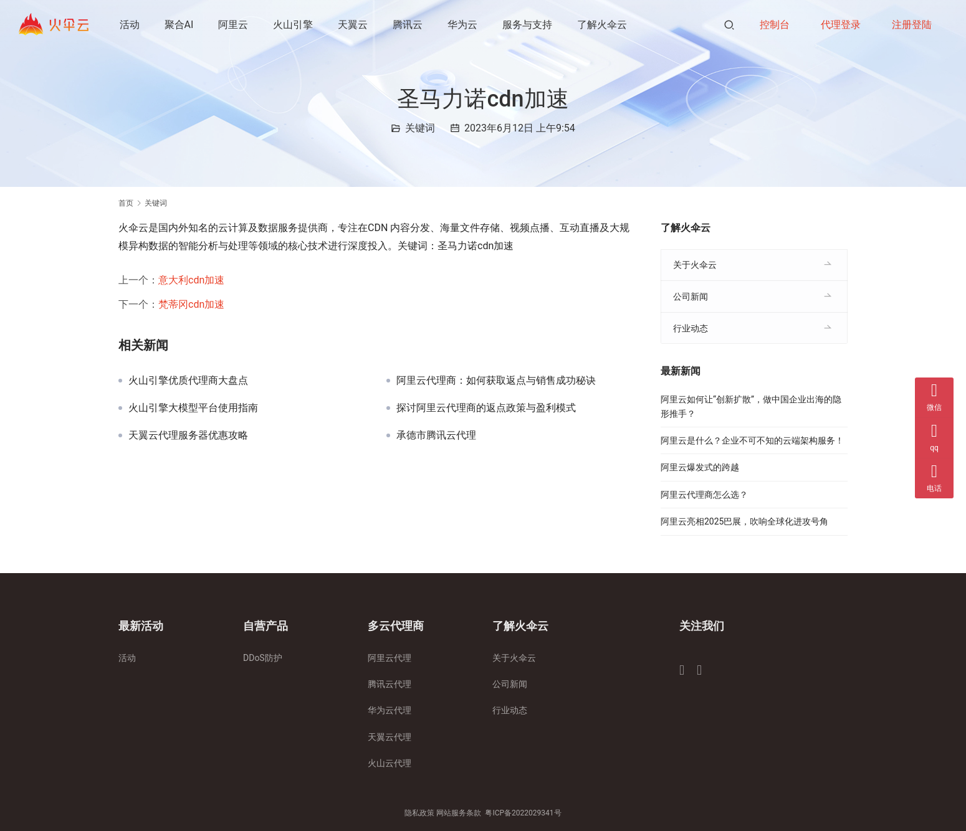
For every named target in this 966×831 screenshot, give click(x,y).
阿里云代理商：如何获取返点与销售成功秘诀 (496, 380)
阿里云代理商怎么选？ (704, 495)
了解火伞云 (603, 25)
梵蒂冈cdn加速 (191, 304)
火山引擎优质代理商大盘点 (188, 380)
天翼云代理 (389, 737)
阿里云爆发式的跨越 (700, 467)
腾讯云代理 (389, 684)
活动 (130, 25)
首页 (125, 203)
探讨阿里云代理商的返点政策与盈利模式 (486, 408)
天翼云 (353, 25)
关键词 (420, 128)
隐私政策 (419, 813)
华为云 (463, 25)
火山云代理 (389, 763)
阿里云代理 (389, 658)
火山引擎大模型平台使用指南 (193, 408)
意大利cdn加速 (191, 280)
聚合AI (179, 25)
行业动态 (690, 328)
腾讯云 (408, 25)
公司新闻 (690, 297)
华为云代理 (389, 710)
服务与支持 (528, 25)
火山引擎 (293, 25)
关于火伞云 (695, 265)
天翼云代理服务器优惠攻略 (188, 435)
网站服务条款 (458, 813)
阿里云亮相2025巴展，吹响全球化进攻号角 (744, 521)
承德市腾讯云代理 (436, 435)
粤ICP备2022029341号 (523, 813)
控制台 (775, 25)
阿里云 (234, 25)
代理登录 (841, 25)
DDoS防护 (262, 658)
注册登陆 (912, 25)
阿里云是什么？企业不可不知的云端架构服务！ (752, 440)
